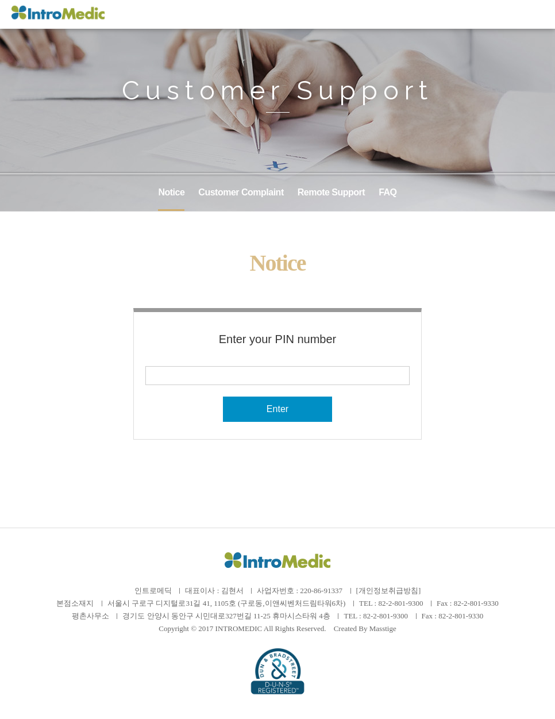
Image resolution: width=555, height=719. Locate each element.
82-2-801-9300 (400, 603)
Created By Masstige (365, 628)
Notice (171, 192)
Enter (277, 409)
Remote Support (331, 192)
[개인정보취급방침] (388, 590)
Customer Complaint (240, 192)
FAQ (387, 192)
